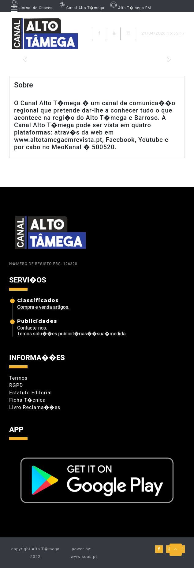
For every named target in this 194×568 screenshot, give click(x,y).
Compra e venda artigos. (43, 307)
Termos (18, 378)
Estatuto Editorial (30, 393)
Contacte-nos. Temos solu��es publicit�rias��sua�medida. (72, 331)
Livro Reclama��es (34, 407)
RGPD (16, 385)
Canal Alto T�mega (80, 8)
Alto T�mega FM (130, 8)
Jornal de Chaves (31, 8)
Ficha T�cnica (27, 400)
